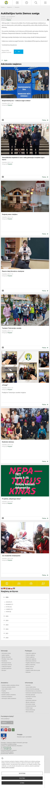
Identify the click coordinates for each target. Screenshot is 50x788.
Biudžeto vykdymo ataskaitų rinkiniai (10, 685)
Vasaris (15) (9, 609)
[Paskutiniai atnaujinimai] (26, 2)
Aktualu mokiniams (30, 702)
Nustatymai (22, 773)
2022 (7, 629)
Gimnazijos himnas (6, 662)
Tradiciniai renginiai (6, 666)
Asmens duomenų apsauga (32, 689)
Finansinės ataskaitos (7, 696)
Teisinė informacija (30, 709)
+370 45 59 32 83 (7, 747)
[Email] (13, 729)
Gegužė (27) (9, 602)
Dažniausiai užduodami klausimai (34, 692)
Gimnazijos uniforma (7, 664)
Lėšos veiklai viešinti (6, 689)
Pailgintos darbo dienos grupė (33, 670)
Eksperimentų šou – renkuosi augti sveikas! (16, 100)
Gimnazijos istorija (6, 653)
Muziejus (4, 670)
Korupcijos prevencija (31, 706)
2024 (7, 620)
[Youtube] (5, 729)
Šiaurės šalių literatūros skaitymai (13, 271)
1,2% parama (29, 698)
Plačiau (44, 120)
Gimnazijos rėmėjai (30, 704)
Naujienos (9, 7)
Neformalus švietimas (31, 661)
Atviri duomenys (30, 711)
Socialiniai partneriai (6, 668)
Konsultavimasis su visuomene (33, 691)
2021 (7, 633)
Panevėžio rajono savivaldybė (24, 736)
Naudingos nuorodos (31, 696)
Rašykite (4, 722)
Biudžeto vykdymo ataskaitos (9, 694)
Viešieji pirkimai (5, 692)
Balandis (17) (9, 604)
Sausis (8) (8, 611)
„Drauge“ (5, 385)
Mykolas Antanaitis (6, 657)
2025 (7, 616)
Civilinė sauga (29, 708)
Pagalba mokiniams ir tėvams (33, 662)
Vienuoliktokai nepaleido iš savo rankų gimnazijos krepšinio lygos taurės (23, 158)
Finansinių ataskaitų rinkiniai (8, 687)
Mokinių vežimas (30, 666)
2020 (7, 637)
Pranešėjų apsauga (30, 694)
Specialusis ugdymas (31, 659)
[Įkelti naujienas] (17, 2)
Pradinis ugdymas (30, 657)
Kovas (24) (9, 606)
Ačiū (17, 52)
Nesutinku (22, 778)
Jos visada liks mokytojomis (11, 556)
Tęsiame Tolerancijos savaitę (11, 328)
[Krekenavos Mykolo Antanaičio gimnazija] (6, 2)
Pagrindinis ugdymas (31, 653)
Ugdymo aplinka (5, 655)
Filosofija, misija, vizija (7, 659)
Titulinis (3, 7)
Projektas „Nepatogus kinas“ (11, 499)
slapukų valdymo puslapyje (8, 767)
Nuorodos (28, 685)
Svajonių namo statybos (10, 214)
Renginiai (17, 7)
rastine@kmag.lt (7, 748)
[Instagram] (9, 729)
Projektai (4, 691)
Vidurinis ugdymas (30, 655)
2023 (7, 625)
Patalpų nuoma (29, 668)
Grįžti (5, 60)
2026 (7, 597)
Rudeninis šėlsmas (8, 442)
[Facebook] (2, 729)
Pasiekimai (4, 661)
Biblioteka (28, 672)
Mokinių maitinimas (30, 664)
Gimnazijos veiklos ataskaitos (9, 698)
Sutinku (22, 783)
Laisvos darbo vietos (31, 687)
